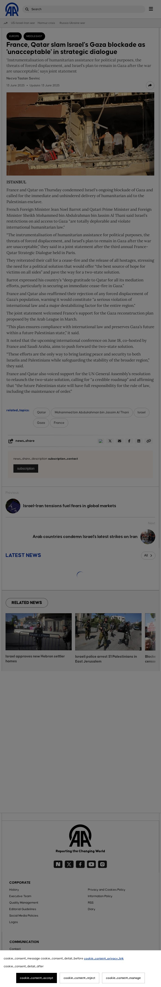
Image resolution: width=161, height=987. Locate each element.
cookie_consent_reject (79, 978)
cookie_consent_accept (36, 978)
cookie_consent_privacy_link (104, 958)
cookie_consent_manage (123, 978)
